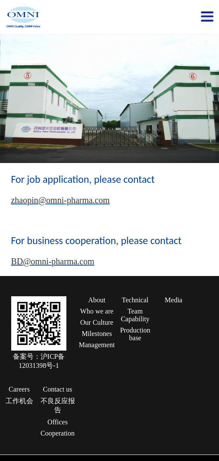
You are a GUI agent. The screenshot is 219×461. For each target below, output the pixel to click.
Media (173, 300)
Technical (135, 300)
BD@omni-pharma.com (52, 261)
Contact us (57, 389)
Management (97, 344)
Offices (57, 422)
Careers (19, 389)
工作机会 (19, 401)
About (97, 300)
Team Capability (135, 315)
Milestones (96, 333)
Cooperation (58, 433)
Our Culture (96, 322)
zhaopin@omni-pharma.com (60, 200)
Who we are (96, 311)
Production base (135, 334)
